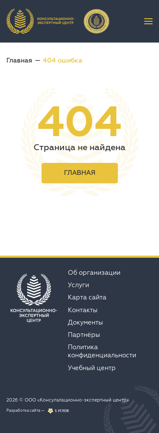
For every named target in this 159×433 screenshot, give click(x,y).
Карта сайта (87, 297)
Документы (85, 322)
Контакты (83, 309)
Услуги (78, 284)
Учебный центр (92, 367)
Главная (19, 60)
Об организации (94, 272)
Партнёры (84, 334)
